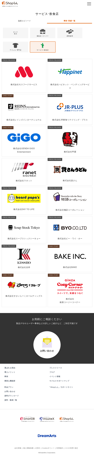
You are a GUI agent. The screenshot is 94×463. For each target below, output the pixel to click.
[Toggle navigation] (89, 4)
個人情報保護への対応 (32, 455)
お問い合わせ (9, 399)
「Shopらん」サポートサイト (61, 395)
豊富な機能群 (9, 388)
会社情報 (19, 455)
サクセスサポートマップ (59, 388)
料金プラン (8, 395)
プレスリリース (55, 375)
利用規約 (59, 455)
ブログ (52, 380)
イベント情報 (54, 384)
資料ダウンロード (11, 403)
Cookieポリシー (48, 455)
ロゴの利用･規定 (70, 455)
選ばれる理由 (9, 375)
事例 (6, 384)
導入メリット (9, 380)
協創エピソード (24, 21)
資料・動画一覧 (10, 408)
